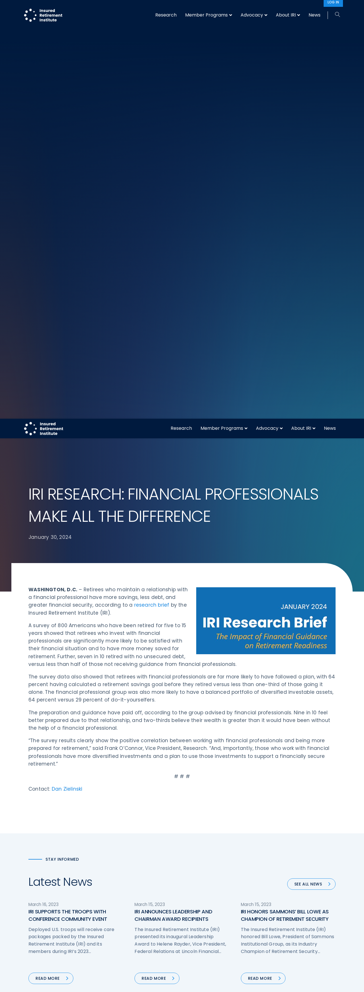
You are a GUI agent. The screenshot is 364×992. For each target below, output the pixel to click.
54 (172, 593)
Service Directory (205, 915)
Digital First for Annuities (211, 862)
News (330, 9)
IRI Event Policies (283, 883)
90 (233, 593)
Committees (200, 894)
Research (181, 9)
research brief (151, 178)
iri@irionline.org (76, 917)
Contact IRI (278, 873)
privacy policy (191, 983)
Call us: (36, 908)
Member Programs (221, 9)
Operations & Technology (133, 862)
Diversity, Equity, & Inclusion (135, 873)
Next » (250, 593)
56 (197, 593)
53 (159, 593)
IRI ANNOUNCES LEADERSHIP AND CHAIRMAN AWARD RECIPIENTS (173, 488)
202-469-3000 (74, 908)
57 (210, 593)
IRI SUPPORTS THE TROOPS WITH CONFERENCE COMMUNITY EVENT (67, 488)
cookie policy (220, 983)
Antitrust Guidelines (286, 915)
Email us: (37, 917)
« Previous (119, 593)
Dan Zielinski (67, 362)
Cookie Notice (281, 905)
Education (118, 905)
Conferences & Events (130, 883)
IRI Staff (274, 862)
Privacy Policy (280, 894)
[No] (357, 983)
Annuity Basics (202, 873)
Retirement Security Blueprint (217, 883)
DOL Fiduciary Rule (206, 851)
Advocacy (267, 9)
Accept (243, 983)
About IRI (301, 9)
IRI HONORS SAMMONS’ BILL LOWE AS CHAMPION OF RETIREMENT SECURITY (285, 488)
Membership (200, 905)
